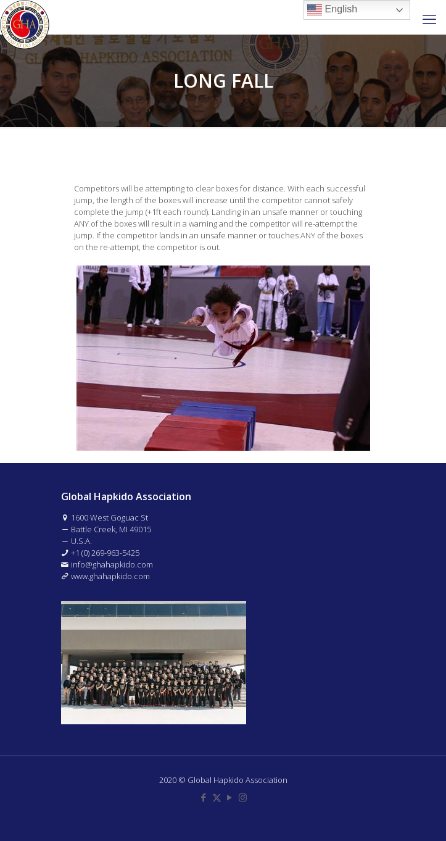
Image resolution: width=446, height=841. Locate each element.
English (332, 9)
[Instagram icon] (242, 797)
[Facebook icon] (204, 797)
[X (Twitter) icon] (216, 797)
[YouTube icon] (229, 797)
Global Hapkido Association (237, 779)
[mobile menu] (429, 18)
